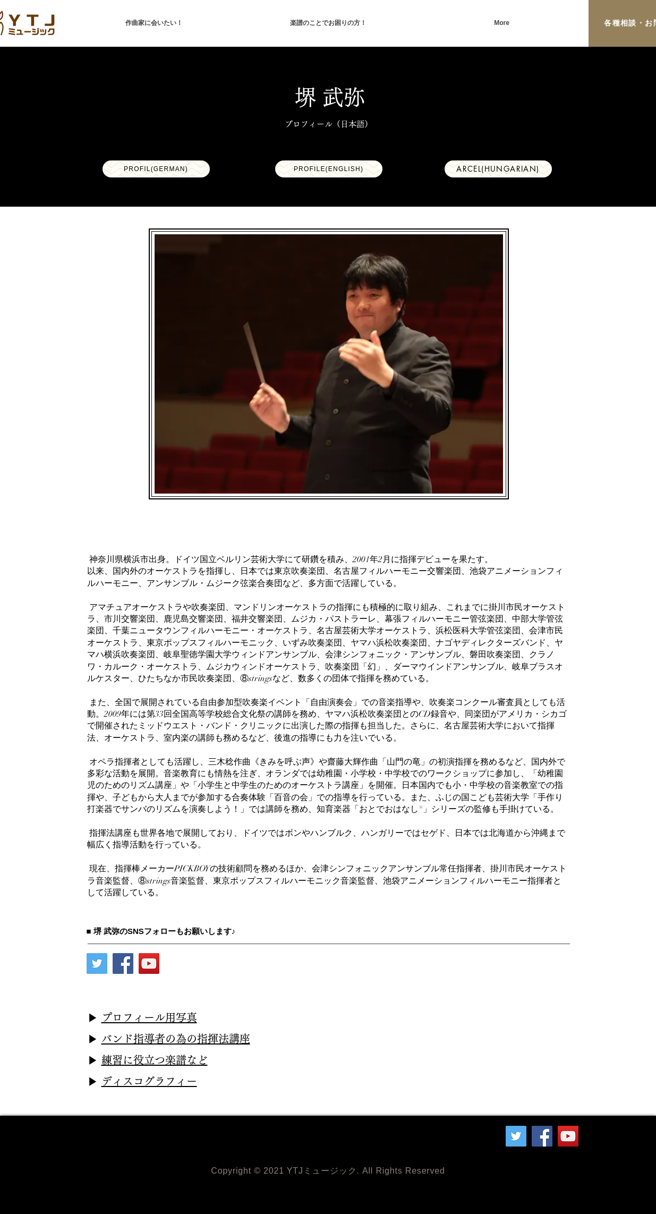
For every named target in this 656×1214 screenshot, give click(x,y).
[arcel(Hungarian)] (498, 168)
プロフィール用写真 (149, 1017)
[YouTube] (149, 963)
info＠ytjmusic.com (177, 1130)
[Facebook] (123, 963)
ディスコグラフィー (149, 1081)
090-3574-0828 (147, 1141)
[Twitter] (97, 963)
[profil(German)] (156, 168)
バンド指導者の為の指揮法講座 (175, 1038)
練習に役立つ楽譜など (154, 1060)
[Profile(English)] (328, 168)
